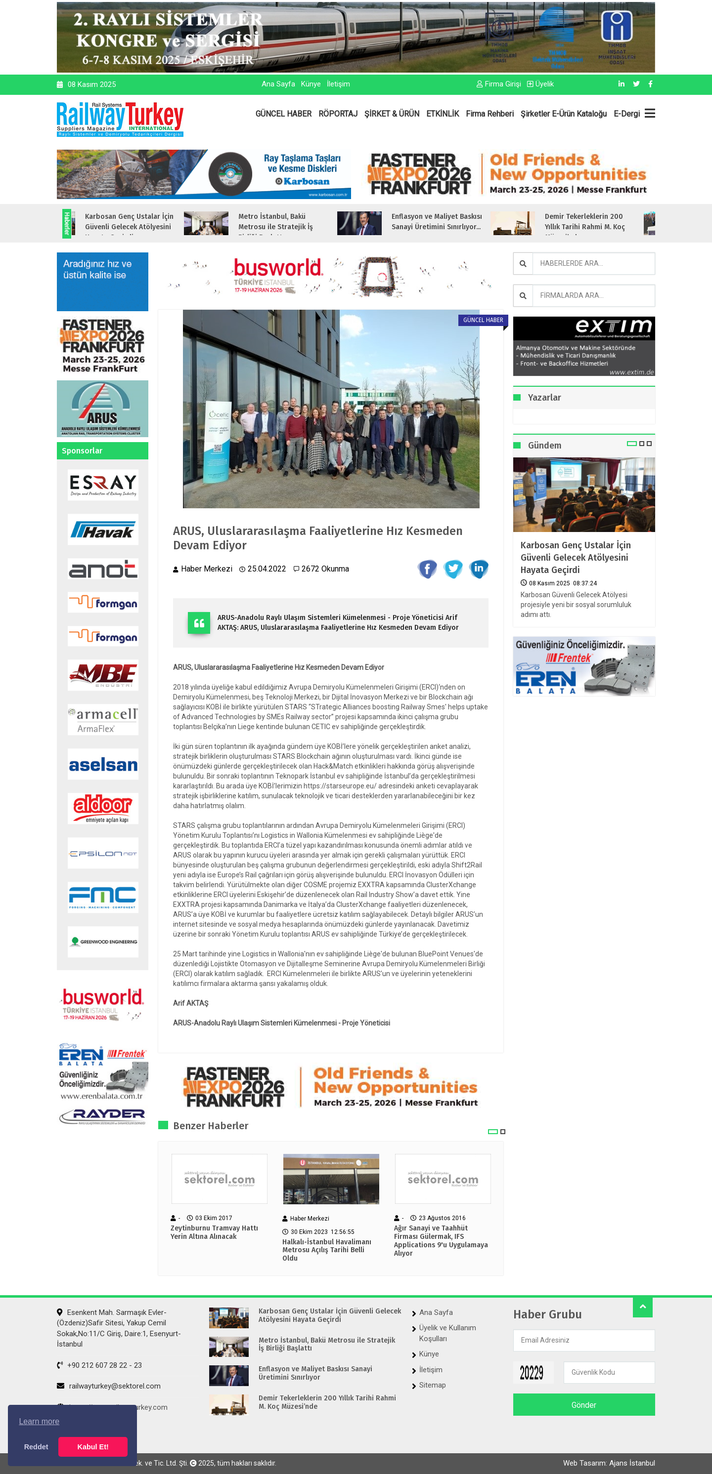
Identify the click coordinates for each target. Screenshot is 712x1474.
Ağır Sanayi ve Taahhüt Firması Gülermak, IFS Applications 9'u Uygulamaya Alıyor (441, 1241)
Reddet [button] (36, 1447)
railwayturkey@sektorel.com (109, 1386)
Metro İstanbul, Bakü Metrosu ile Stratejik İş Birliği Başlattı (327, 1345)
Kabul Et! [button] (93, 1447)
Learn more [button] (39, 1421)
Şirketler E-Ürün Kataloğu (564, 114)
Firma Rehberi (490, 114)
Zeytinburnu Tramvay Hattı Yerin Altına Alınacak (214, 1233)
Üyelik (540, 84)
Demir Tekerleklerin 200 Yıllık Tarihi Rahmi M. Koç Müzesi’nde (327, 1402)
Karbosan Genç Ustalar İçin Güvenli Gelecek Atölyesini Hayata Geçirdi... (144, 227)
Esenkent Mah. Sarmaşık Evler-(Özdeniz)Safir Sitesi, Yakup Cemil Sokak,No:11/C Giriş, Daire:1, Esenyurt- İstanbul (119, 1328)
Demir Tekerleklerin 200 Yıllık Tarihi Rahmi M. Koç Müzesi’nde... (600, 227)
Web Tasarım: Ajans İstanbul (609, 1463)
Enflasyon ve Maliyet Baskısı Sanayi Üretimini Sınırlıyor (315, 1373)
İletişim (338, 84)
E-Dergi (627, 114)
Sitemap (432, 1385)
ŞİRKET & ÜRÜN (391, 114)
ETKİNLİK (442, 114)
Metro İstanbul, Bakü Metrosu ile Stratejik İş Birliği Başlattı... (290, 227)
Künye (311, 84)
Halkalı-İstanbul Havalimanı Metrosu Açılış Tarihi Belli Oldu (326, 1250)
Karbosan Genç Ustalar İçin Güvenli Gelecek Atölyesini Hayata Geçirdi (576, 557)
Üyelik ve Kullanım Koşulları (447, 1333)
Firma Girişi (499, 84)
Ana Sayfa (278, 84)
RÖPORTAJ (337, 114)
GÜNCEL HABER (284, 114)
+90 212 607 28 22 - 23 (99, 1365)
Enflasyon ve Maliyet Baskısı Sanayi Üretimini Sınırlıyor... (451, 221)
